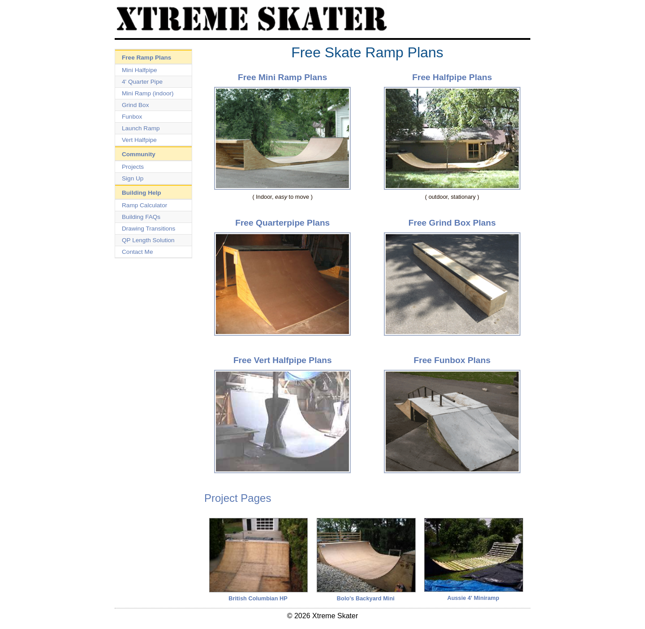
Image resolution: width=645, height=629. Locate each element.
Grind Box (135, 105)
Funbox (132, 116)
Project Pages (237, 498)
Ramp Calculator (144, 205)
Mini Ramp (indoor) (148, 93)
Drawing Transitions (148, 228)
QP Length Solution (148, 240)
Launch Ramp (141, 128)
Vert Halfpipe (139, 140)
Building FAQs (141, 217)
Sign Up (132, 178)
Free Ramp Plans (146, 57)
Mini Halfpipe (139, 70)
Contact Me (137, 251)
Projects (133, 166)
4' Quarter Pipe (142, 81)
